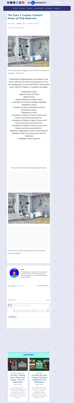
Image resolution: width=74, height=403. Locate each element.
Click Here (11, 250)
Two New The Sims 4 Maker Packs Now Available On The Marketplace (39, 378)
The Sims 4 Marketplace (17, 373)
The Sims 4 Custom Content (16, 28)
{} (35, 310)
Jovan (19, 23)
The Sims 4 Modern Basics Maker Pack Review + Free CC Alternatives (17, 378)
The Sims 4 (39, 373)
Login (47, 300)
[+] (37, 310)
